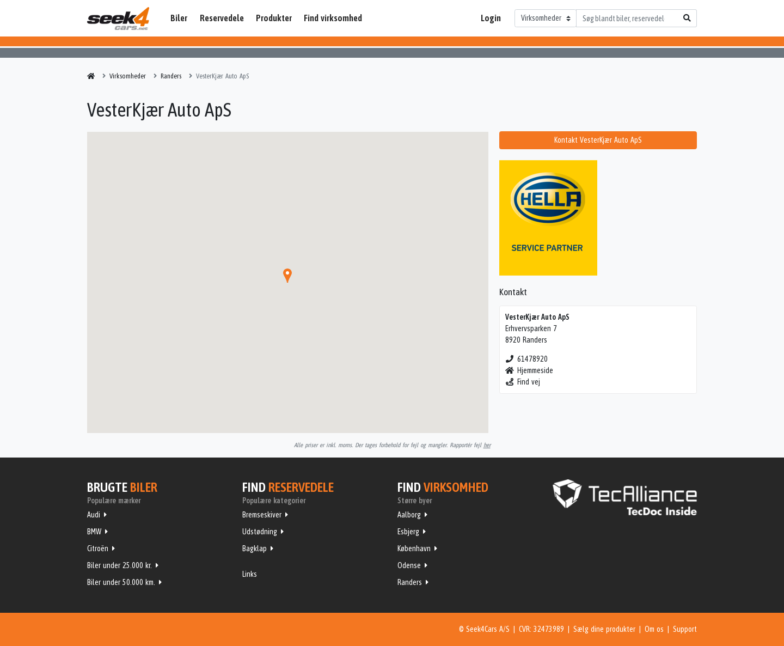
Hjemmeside (529, 370)
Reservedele (222, 18)
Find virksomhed (333, 18)
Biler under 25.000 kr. (119, 565)
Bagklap (254, 548)
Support (685, 629)
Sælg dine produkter (604, 629)
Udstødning (259, 531)
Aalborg (409, 514)
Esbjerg (408, 531)
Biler (178, 18)
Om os (654, 629)
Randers (409, 582)
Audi (93, 514)
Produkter (274, 18)
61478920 (526, 359)
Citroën (97, 548)
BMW (94, 531)
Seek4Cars (118, 18)
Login (491, 18)
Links (249, 574)
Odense (409, 565)
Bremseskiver (261, 514)
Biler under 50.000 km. (121, 582)
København (414, 548)
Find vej (523, 381)
